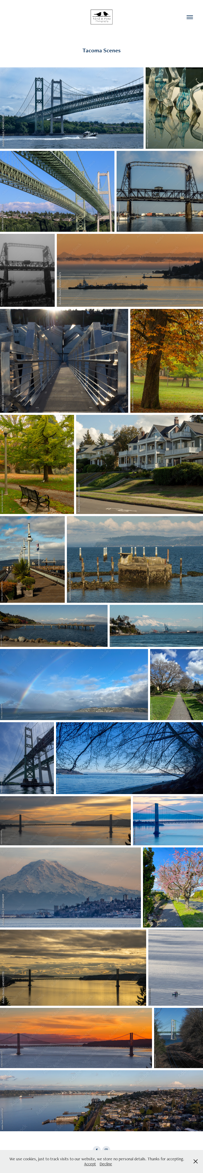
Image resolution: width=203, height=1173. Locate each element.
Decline (106, 1164)
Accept (90, 1164)
